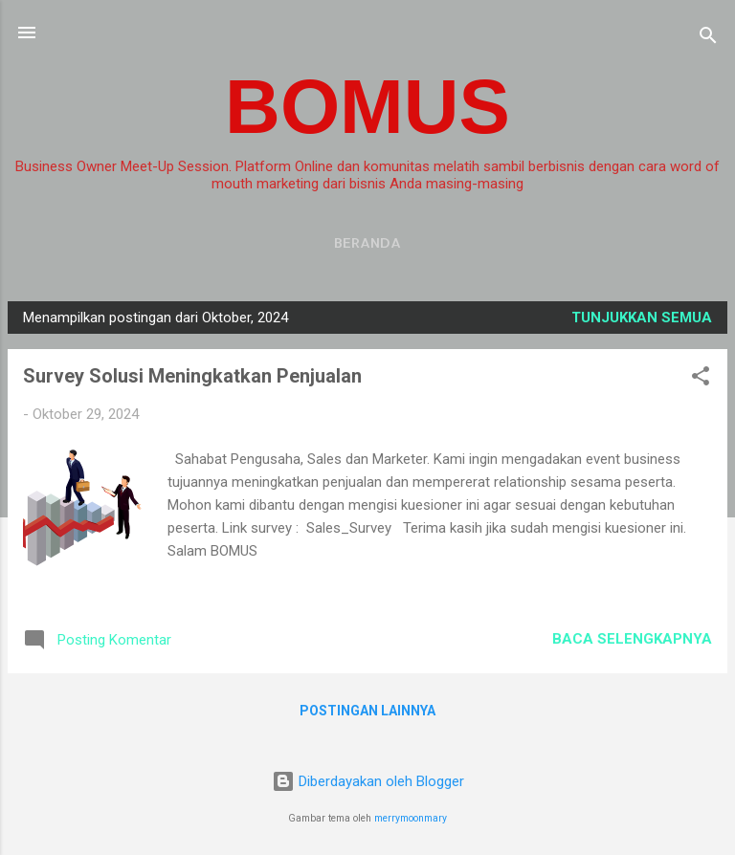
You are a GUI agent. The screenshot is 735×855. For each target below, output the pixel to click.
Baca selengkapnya (632, 638)
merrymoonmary (410, 818)
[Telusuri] (708, 39)
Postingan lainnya (367, 710)
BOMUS (367, 106)
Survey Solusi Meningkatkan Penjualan (192, 375)
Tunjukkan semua (641, 317)
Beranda (367, 242)
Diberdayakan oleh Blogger (368, 781)
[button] (700, 379)
